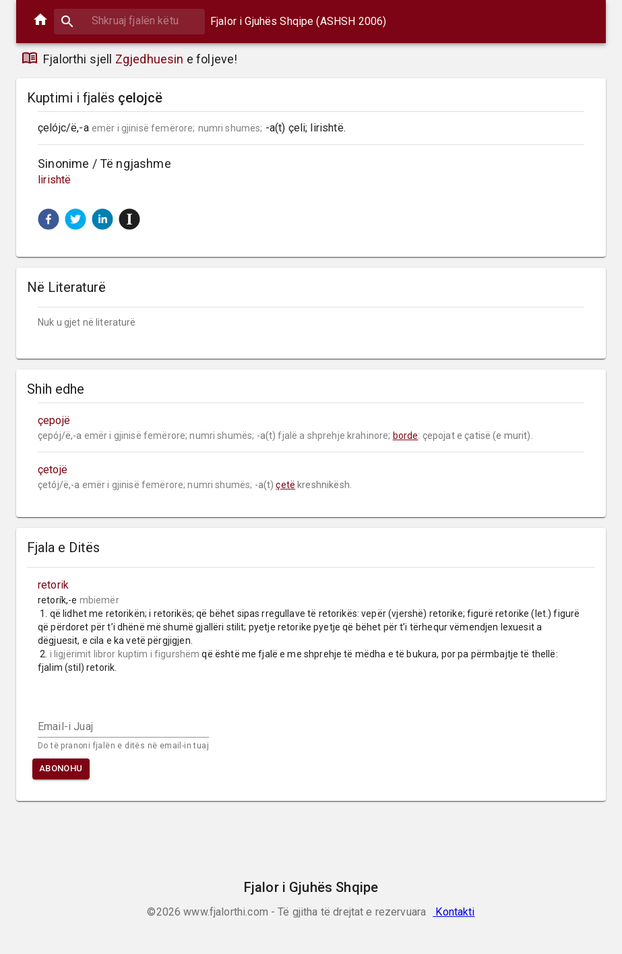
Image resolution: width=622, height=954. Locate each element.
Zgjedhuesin (149, 59)
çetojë (52, 469)
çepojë (54, 420)
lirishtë (54, 179)
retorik (53, 584)
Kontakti (453, 911)
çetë (285, 484)
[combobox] (129, 20)
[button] (48, 219)
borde (405, 435)
